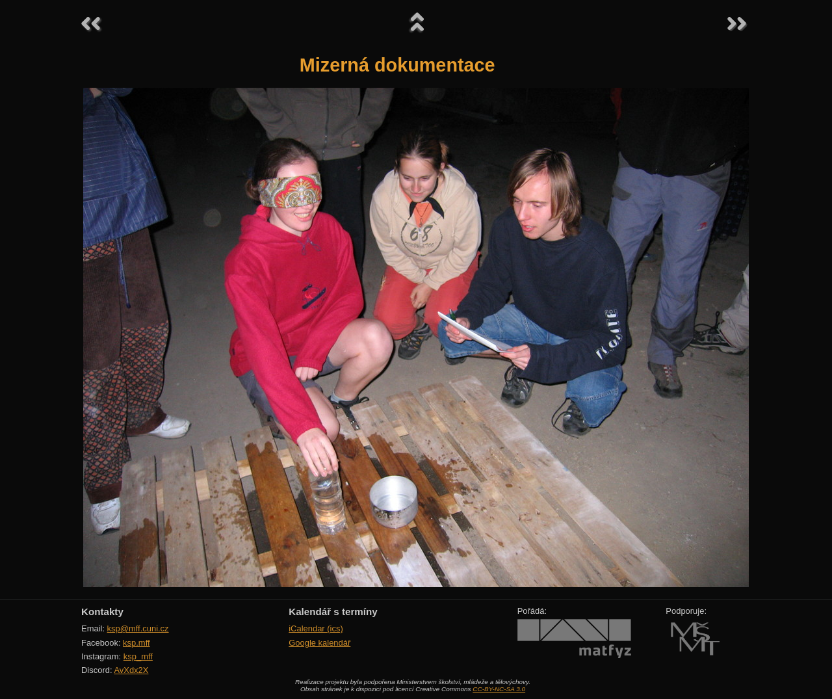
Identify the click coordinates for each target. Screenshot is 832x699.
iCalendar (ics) (316, 628)
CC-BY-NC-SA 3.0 (499, 688)
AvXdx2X (131, 670)
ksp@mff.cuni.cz (138, 628)
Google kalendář (319, 643)
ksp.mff (136, 643)
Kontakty (102, 611)
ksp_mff (138, 656)
